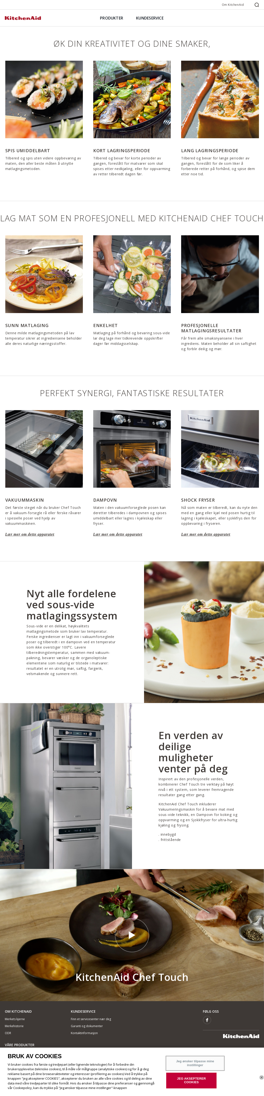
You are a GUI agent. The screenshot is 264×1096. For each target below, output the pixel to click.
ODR (8, 1033)
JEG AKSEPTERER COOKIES (191, 1080)
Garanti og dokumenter (87, 1026)
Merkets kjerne (15, 1019)
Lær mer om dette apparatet (29, 534)
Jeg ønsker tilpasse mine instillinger (195, 1063)
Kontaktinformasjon (84, 1033)
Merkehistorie (14, 1026)
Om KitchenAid (233, 5)
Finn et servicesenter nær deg (91, 1019)
